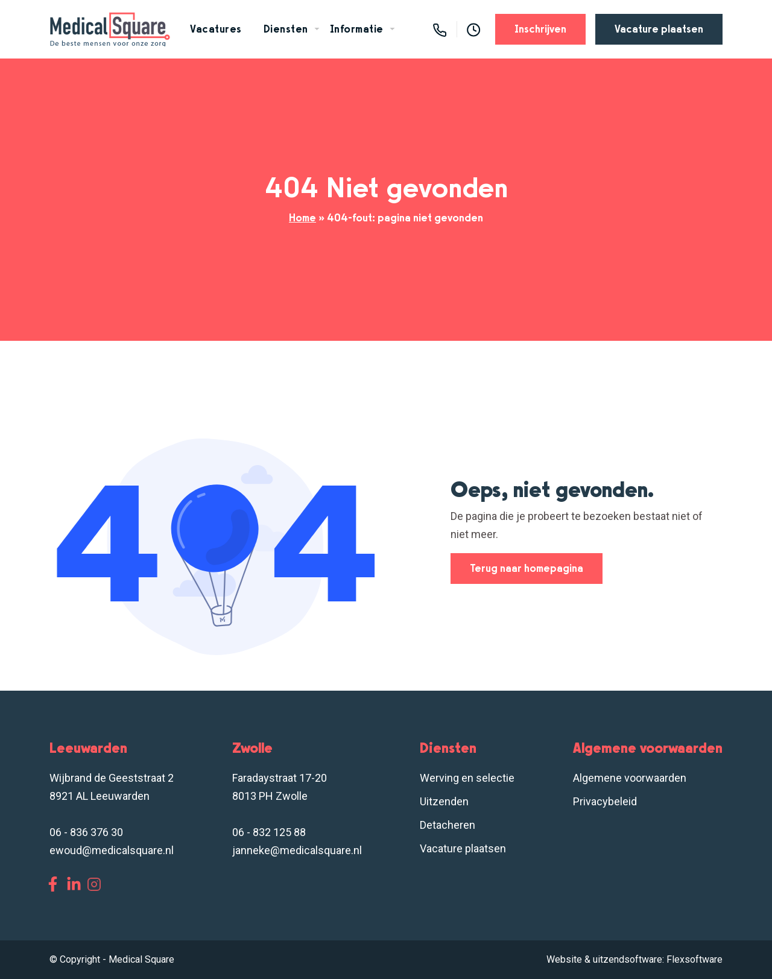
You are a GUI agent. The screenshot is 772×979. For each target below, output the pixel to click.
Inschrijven (540, 29)
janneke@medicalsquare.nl (297, 850)
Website (564, 959)
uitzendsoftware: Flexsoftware (658, 959)
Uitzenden (444, 801)
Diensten (286, 29)
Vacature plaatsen (659, 29)
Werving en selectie (467, 777)
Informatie (357, 29)
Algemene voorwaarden (629, 777)
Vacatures (216, 29)
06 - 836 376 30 (86, 832)
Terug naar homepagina (526, 568)
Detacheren (447, 825)
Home (302, 217)
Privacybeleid (605, 801)
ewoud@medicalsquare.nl (111, 850)
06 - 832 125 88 (269, 832)
